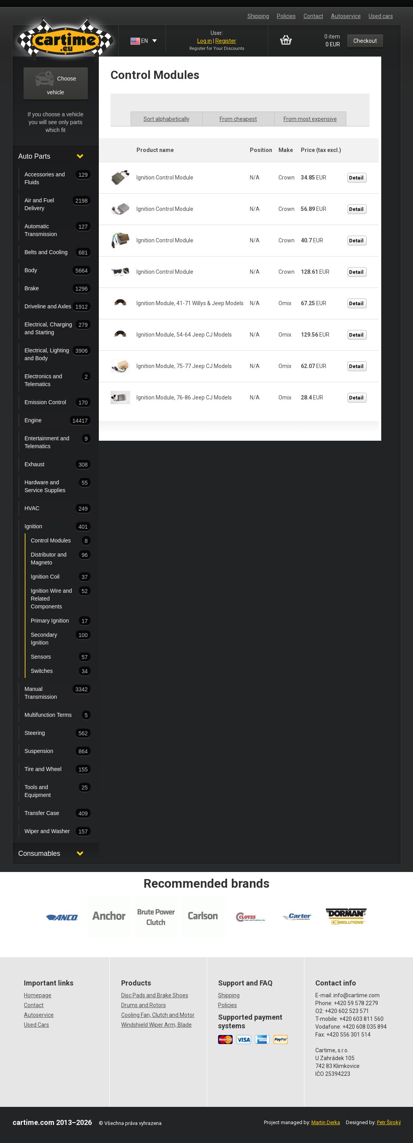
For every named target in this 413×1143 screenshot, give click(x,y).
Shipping (258, 16)
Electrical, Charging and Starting (50, 327)
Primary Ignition (53, 621)
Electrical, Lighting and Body (50, 353)
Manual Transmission (50, 692)
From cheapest (238, 119)
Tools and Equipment (50, 790)
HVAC (50, 509)
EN (140, 41)
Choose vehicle (55, 82)
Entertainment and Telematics (50, 441)
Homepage (37, 995)
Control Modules (53, 541)
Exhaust (50, 465)
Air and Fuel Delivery (50, 203)
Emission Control (50, 402)
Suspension (50, 751)
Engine (50, 421)
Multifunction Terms (50, 715)
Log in (204, 41)
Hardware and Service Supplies (50, 485)
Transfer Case (50, 813)
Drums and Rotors (143, 1005)
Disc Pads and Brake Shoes (154, 995)
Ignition (50, 527)
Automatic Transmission (50, 229)
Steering (50, 733)
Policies (286, 16)
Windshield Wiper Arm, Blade (156, 1025)
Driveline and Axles (50, 307)
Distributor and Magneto (53, 558)
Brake (50, 289)
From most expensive (310, 119)
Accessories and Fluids (50, 177)
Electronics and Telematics (50, 379)
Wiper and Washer (50, 831)
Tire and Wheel (50, 769)
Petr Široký (389, 1122)
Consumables (39, 853)
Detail (356, 178)
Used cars (381, 16)
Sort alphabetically (166, 119)
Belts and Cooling (50, 252)
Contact (313, 16)
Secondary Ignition (53, 638)
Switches (53, 671)
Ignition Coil (53, 577)
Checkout (365, 41)
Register (225, 41)
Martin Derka (325, 1122)
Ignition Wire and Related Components (53, 598)
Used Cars (36, 1025)
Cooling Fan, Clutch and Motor (158, 1015)
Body (50, 271)
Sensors (53, 657)
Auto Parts (34, 156)
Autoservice (346, 16)
